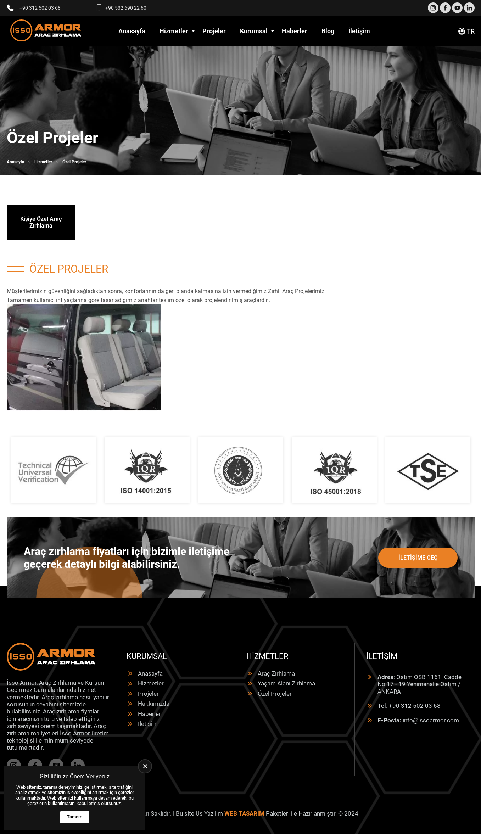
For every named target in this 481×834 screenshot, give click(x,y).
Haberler (294, 31)
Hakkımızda (153, 703)
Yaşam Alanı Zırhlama (286, 683)
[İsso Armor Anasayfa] (45, 31)
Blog (327, 31)
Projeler (214, 31)
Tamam (74, 816)
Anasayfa (131, 31)
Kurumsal (254, 31)
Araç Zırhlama (276, 673)
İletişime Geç (417, 557)
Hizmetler (174, 31)
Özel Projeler (275, 693)
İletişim (359, 31)
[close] (145, 766)
